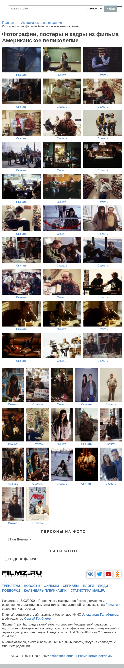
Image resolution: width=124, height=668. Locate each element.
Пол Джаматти (20, 539)
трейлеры (11, 586)
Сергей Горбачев (37, 618)
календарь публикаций (45, 590)
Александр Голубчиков (100, 614)
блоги (88, 586)
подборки (11, 590)
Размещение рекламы (95, 656)
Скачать (21, 75)
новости (32, 586)
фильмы (51, 586)
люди (103, 586)
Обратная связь (63, 656)
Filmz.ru (112, 604)
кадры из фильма (23, 559)
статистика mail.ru (88, 590)
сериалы (71, 586)
